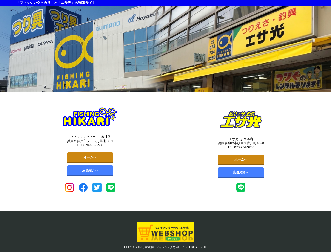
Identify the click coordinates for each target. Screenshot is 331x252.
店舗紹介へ (90, 170)
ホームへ (90, 157)
